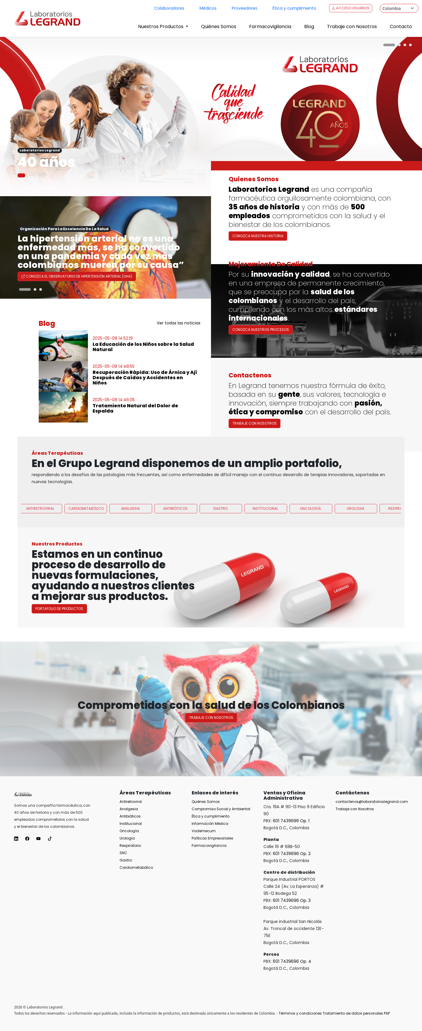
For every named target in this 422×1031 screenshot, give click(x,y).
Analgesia (130, 535)
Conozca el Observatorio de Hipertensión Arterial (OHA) (76, 276)
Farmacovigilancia (270, 26)
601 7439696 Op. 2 (292, 853)
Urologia (355, 535)
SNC (123, 852)
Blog (309, 26)
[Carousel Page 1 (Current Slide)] (389, 45)
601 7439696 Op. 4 (292, 961)
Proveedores (244, 8)
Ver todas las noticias (178, 323)
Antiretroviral (40, 535)
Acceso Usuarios (351, 8)
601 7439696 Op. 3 (292, 900)
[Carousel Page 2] (399, 45)
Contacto (401, 26)
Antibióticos (175, 535)
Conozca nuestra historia (257, 235)
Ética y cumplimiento (294, 8)
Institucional (265, 535)
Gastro (220, 535)
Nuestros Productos (161, 26)
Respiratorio (130, 845)
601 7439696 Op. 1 (291, 821)
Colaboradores (169, 8)
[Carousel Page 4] (410, 45)
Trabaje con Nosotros (352, 26)
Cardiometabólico (86, 535)
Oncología (310, 535)
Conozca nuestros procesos (260, 356)
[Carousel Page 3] (405, 45)
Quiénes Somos (218, 26)
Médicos (208, 8)
